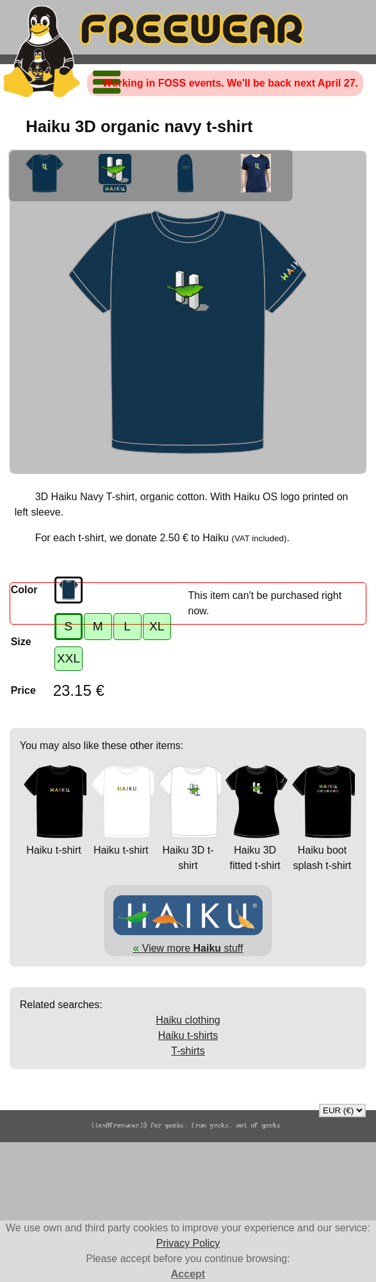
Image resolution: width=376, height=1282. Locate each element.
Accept (188, 1274)
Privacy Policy (188, 1243)
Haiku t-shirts (188, 1035)
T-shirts (187, 1050)
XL (156, 626)
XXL (68, 658)
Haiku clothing (188, 1020)
